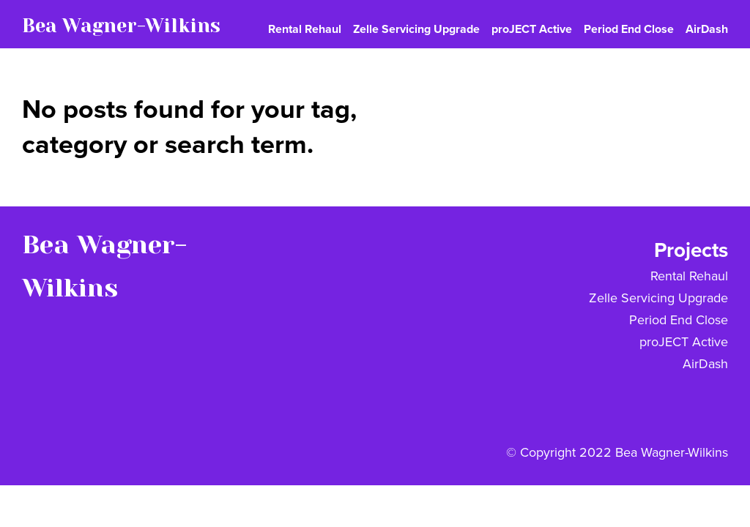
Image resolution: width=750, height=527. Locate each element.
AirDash (705, 364)
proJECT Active (683, 342)
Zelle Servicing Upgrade (658, 298)
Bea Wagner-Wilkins (121, 26)
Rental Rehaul (689, 276)
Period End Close (678, 320)
